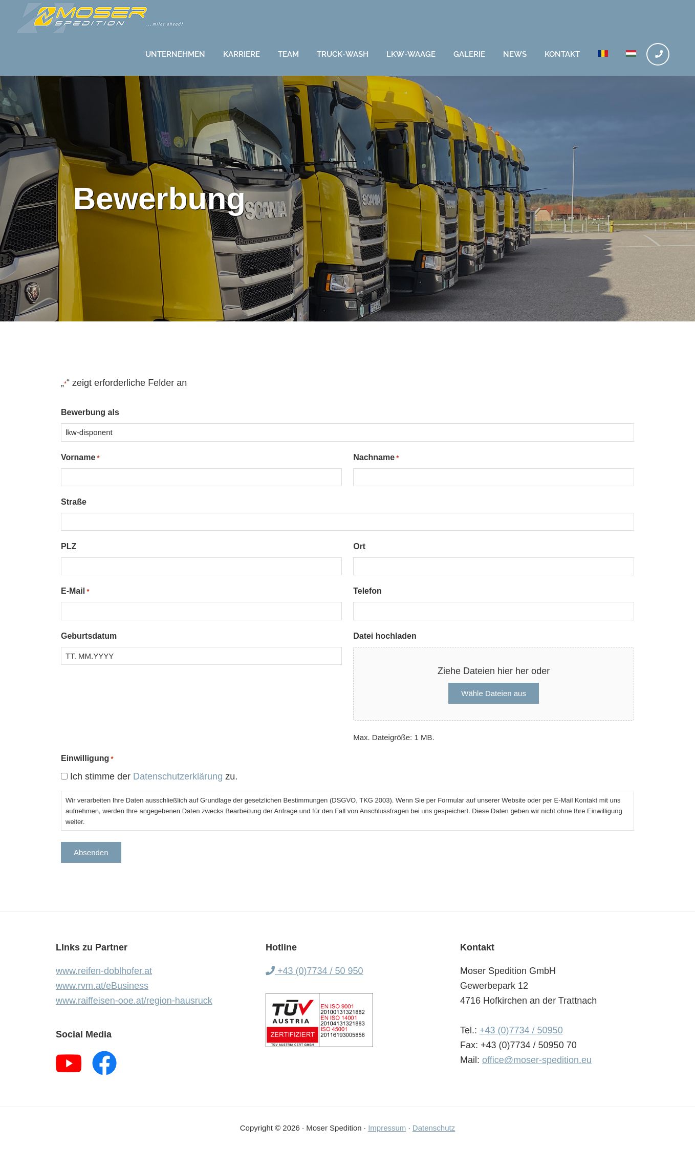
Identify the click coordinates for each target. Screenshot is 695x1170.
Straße (73, 501)
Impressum (387, 1127)
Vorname (80, 457)
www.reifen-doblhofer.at (104, 971)
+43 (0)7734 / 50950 (521, 1030)
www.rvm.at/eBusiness (102, 986)
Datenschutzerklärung (178, 776)
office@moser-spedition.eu (537, 1060)
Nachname (376, 457)
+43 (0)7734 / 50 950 (314, 971)
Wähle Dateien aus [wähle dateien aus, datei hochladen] (493, 693)
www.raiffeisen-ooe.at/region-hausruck (134, 1000)
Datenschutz (433, 1127)
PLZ (68, 546)
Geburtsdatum (89, 636)
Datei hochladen (385, 636)
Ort (359, 546)
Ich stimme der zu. (153, 776)
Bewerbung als (90, 412)
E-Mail (75, 591)
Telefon (367, 591)
